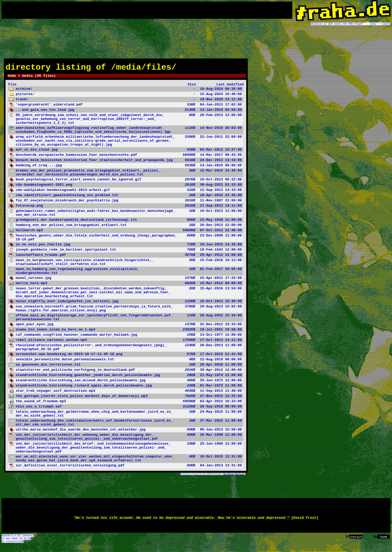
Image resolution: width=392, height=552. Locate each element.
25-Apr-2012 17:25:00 (125, 280)
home (12, 77)
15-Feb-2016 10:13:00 (125, 264)
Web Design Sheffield (233, 476)
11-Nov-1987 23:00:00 (125, 203)
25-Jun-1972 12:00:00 (125, 383)
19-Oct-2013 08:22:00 (125, 182)
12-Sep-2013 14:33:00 (125, 192)
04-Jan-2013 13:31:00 (125, 468)
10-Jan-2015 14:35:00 (125, 247)
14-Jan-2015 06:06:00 (125, 168)
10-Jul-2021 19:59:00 (125, 332)
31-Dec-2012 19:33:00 (125, 327)
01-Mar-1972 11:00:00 (125, 388)
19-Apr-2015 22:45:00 (125, 198)
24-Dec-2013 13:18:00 (125, 163)
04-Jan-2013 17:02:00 (125, 107)
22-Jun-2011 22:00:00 (125, 143)
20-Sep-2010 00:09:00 (125, 409)
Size (192, 87)
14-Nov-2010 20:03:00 (125, 132)
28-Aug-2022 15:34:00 (125, 320)
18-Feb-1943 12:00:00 (125, 252)
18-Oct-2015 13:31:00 (125, 461)
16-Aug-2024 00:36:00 (125, 91)
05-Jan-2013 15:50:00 (125, 432)
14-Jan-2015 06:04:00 (125, 112)
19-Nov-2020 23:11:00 (125, 102)
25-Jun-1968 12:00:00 (125, 450)
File (12, 87)
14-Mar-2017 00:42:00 (125, 157)
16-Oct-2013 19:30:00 (125, 304)
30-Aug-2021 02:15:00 (125, 187)
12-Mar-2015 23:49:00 (125, 175)
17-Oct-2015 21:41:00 (125, 357)
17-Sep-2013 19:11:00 (125, 208)
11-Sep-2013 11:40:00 (125, 393)
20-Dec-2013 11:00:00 (125, 350)
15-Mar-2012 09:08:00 (125, 286)
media (27, 77)
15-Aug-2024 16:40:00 (125, 97)
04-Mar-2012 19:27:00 (125, 152)
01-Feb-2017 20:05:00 (125, 273)
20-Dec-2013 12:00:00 (125, 227)
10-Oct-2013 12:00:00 (125, 215)
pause (386, 23)
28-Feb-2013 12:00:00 (125, 121)
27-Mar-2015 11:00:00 (125, 425)
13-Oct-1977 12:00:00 (125, 337)
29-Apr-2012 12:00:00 (125, 257)
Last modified (230, 87)
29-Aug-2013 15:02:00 (125, 311)
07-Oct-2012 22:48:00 (125, 233)
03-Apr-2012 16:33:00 (125, 404)
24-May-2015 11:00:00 (125, 416)
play (373, 23)
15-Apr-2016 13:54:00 (125, 295)
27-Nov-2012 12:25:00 (125, 398)
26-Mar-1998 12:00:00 (125, 439)
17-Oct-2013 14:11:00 (125, 342)
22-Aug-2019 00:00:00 (125, 362)
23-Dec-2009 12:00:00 (125, 240)
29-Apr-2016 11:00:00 (125, 367)
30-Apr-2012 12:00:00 (125, 372)
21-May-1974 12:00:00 (125, 378)
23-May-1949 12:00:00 (125, 222)
